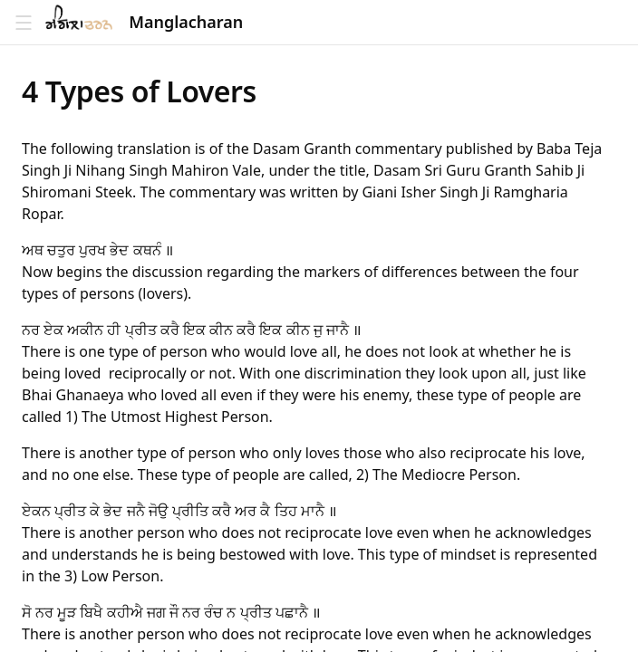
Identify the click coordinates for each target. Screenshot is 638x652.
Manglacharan (186, 22)
